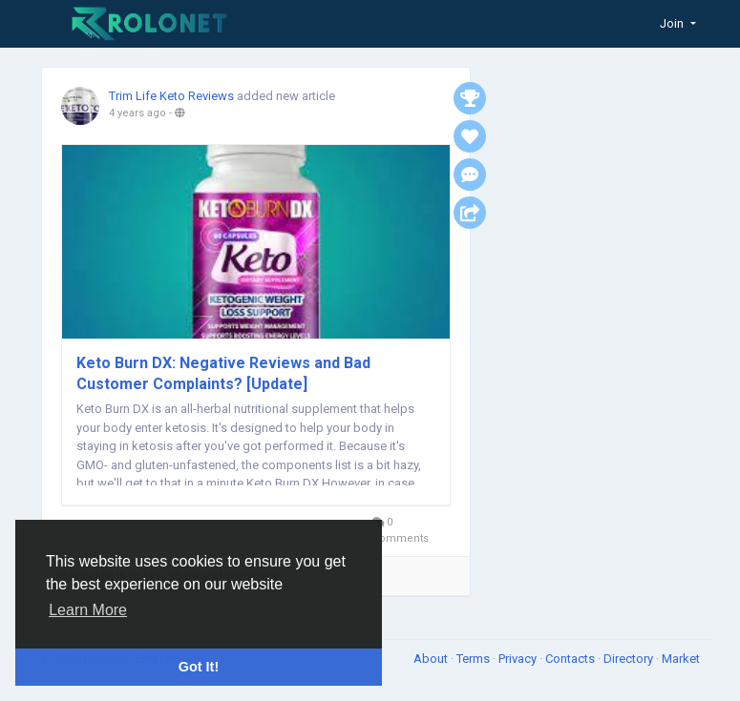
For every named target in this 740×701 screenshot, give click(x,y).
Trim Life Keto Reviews (171, 96)
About (432, 658)
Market (681, 658)
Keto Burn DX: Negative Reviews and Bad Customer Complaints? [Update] (223, 373)
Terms (474, 658)
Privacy (518, 658)
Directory (629, 658)
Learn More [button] (88, 610)
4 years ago (137, 113)
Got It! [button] (199, 666)
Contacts (571, 658)
